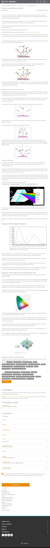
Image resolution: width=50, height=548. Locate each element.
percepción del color (6, 374)
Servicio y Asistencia (7, 524)
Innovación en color (27, 362)
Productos (4, 526)
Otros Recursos (5, 532)
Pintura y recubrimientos (34, 364)
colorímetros (27, 32)
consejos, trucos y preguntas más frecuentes (15, 396)
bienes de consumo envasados (18, 368)
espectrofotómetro (25, 372)
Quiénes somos (5, 521)
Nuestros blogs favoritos (21, 364)
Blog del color (21, 5)
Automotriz (9, 362)
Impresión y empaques (7, 366)
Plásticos (43, 364)
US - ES (25, 543)
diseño (35, 362)
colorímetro (33, 372)
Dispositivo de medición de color (12, 372)
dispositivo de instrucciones (8, 364)
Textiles (36, 366)
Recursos (4, 529)
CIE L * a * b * (30, 378)
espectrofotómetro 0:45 (28, 374)
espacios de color (6, 378)
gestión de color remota (19, 366)
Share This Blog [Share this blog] (5, 381)
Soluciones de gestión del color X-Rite (9, 5)
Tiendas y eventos (6, 368)
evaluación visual (17, 374)
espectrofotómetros (35, 32)
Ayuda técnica (29, 366)
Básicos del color (17, 362)
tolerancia (38, 376)
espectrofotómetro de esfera (8, 376)
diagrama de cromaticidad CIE (18, 378)
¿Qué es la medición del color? (32, 5)
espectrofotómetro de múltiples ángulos (25, 376)
